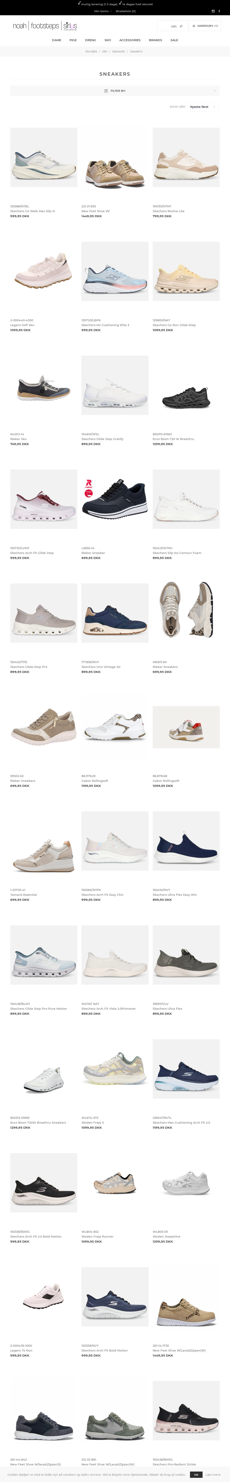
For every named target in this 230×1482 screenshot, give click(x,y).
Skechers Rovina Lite (169, 211)
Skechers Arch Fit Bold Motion (104, 1350)
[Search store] (168, 26)
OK (196, 1474)
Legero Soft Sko (22, 325)
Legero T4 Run (21, 1350)
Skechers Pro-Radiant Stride (174, 1464)
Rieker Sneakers (165, 667)
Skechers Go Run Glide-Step (174, 325)
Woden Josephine (166, 1236)
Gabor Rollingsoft (94, 781)
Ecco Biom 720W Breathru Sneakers (38, 1123)
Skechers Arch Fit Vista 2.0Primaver (108, 1009)
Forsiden (91, 51)
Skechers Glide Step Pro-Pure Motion (38, 1009)
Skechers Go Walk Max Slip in (32, 211)
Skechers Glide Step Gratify (102, 439)
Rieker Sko (18, 439)
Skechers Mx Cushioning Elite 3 (105, 325)
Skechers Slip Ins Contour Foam (177, 553)
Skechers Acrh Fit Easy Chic (102, 895)
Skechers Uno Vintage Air (101, 667)
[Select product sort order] (203, 106)
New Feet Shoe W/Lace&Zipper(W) (179, 1350)
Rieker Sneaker (93, 553)
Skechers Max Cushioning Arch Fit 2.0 (181, 1123)
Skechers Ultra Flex (167, 1009)
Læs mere (213, 1475)
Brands (155, 40)
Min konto (101, 11)
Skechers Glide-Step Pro (28, 667)
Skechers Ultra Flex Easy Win (175, 895)
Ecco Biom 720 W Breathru (173, 439)
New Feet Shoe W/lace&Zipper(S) (35, 1464)
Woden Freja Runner (97, 1236)
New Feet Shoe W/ (95, 211)
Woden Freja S (92, 1123)
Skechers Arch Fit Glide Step (32, 553)
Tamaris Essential (23, 895)
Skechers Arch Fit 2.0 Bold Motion (36, 1236)
